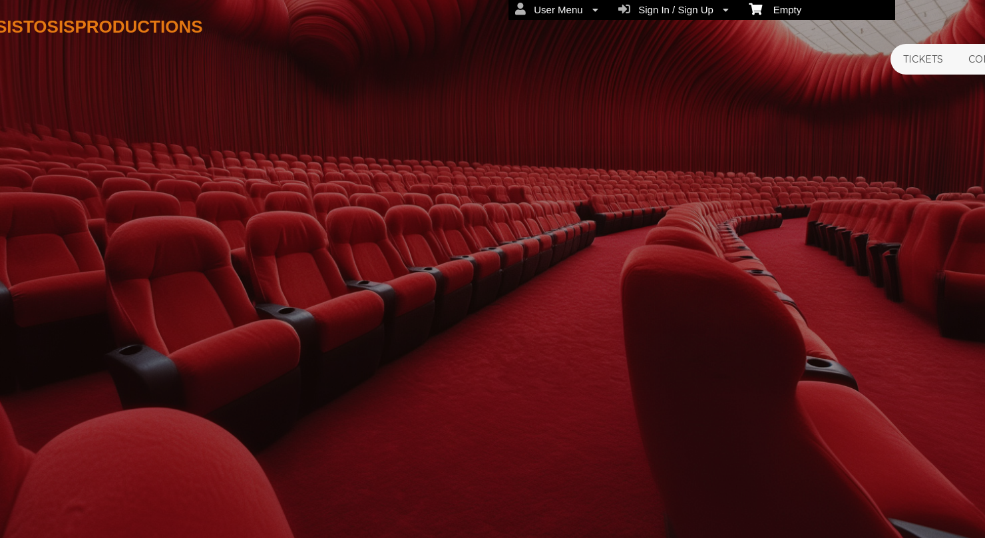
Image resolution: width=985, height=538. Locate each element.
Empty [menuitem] (775, 8)
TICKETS (923, 59)
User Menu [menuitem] (556, 9)
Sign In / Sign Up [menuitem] (673, 9)
